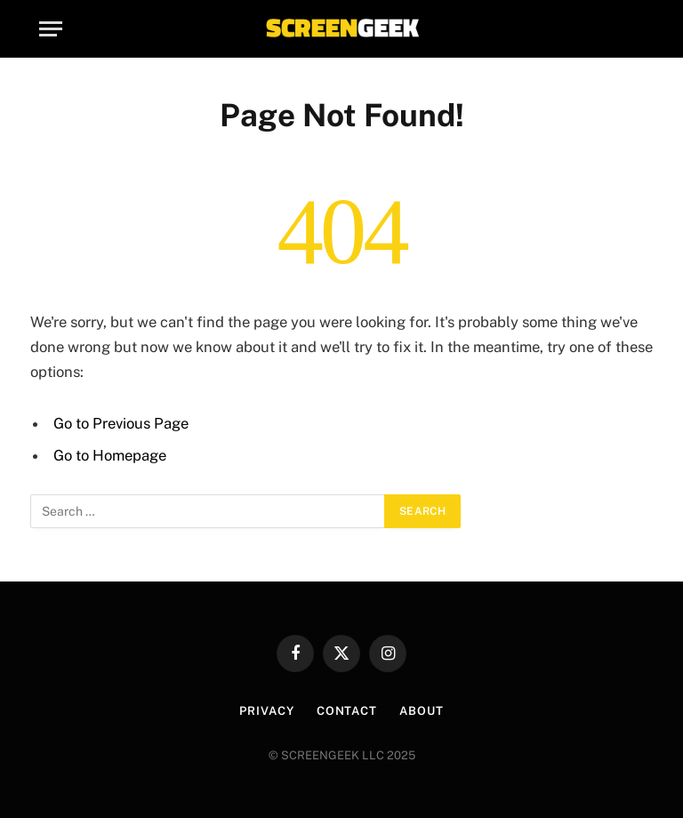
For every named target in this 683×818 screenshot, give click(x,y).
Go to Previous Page (121, 423)
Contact (347, 711)
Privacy (266, 711)
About (421, 711)
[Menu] (50, 29)
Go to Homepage (109, 455)
